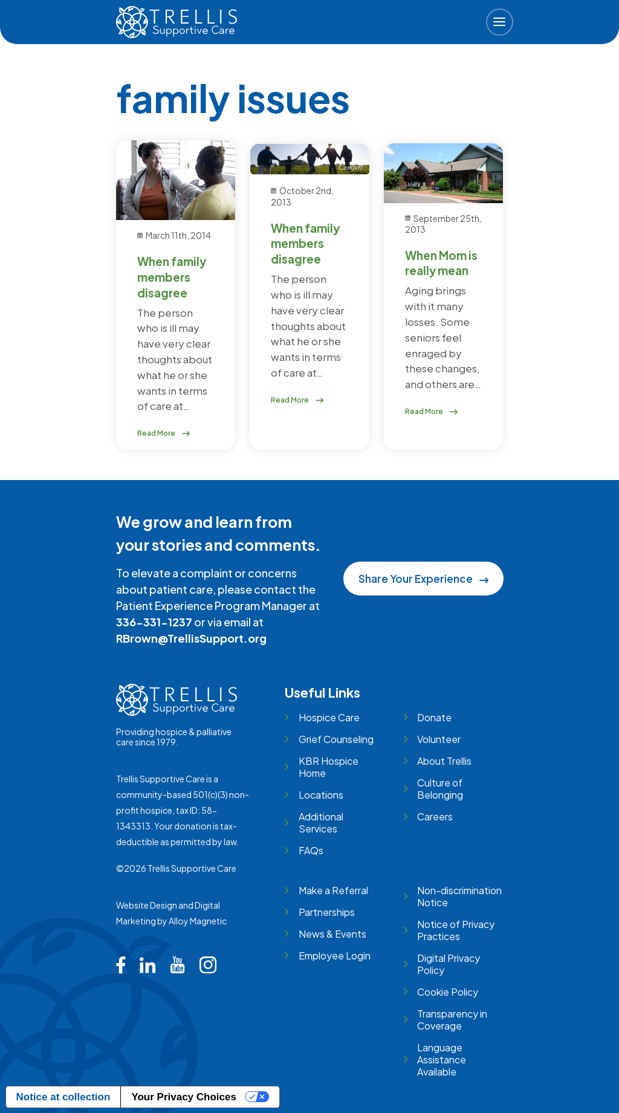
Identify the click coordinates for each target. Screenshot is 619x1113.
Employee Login (335, 955)
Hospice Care (329, 717)
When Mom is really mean (441, 263)
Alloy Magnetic (198, 920)
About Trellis (444, 760)
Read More (163, 433)
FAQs (311, 850)
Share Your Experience (423, 578)
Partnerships (327, 912)
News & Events (332, 933)
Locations (321, 794)
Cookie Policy (447, 991)
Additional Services (321, 822)
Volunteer (439, 739)
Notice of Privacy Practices (455, 930)
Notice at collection (63, 1097)
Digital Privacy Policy (448, 964)
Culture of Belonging (440, 788)
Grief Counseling (336, 739)
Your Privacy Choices (183, 1097)
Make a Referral (333, 890)
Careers (435, 816)
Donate (434, 717)
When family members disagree (171, 277)
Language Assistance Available (441, 1059)
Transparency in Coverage (452, 1019)
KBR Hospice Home (328, 766)
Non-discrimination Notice (459, 896)
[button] (499, 22)
